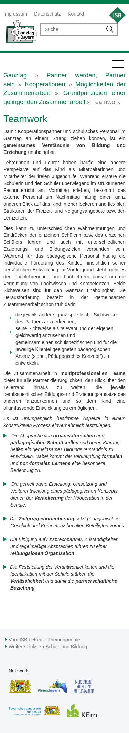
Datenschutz (47, 14)
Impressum (15, 14)
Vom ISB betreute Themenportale (44, 639)
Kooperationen (45, 84)
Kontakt (76, 14)
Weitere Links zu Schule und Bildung (48, 646)
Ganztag (15, 75)
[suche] (72, 29)
